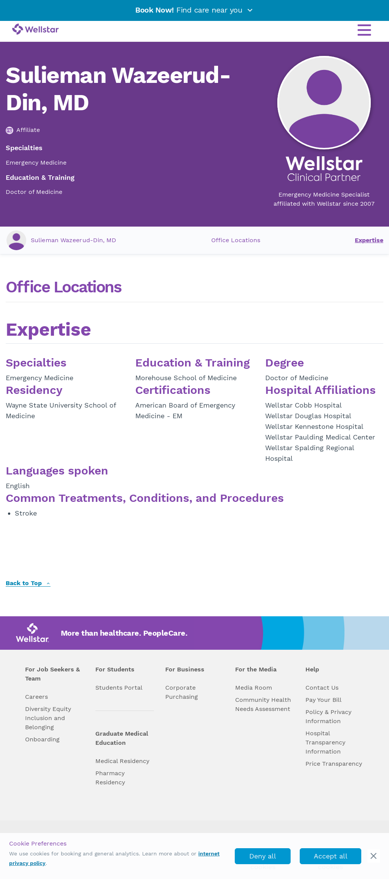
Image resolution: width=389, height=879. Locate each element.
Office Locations (235, 240)
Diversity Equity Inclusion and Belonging (48, 718)
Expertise (369, 240)
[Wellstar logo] (35, 30)
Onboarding (42, 739)
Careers (36, 696)
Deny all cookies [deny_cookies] (262, 858)
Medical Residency (122, 761)
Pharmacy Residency (110, 778)
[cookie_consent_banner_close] (373, 856)
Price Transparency (333, 763)
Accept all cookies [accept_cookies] (331, 858)
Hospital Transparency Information (325, 742)
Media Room (253, 687)
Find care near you (194, 9)
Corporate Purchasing (181, 692)
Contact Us (321, 687)
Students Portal (118, 687)
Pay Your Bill (323, 699)
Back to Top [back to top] (28, 583)
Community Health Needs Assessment (263, 704)
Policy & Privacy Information (328, 716)
